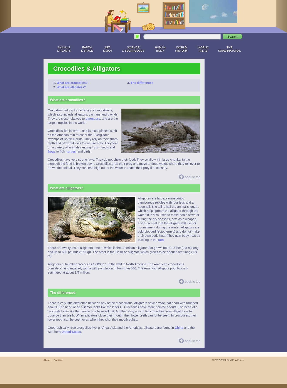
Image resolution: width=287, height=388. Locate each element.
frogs (51, 151)
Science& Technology (133, 49)
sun (161, 240)
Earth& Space (87, 49)
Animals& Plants (64, 49)
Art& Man (107, 49)
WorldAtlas (203, 49)
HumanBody (160, 49)
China (179, 327)
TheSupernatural (229, 49)
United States (71, 332)
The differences (142, 83)
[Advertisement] (226, 124)
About (47, 360)
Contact (58, 360)
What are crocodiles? (72, 83)
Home (46, 48)
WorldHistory (181, 49)
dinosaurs (93, 118)
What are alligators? (71, 87)
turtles (71, 151)
